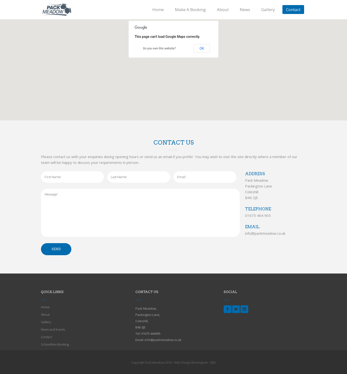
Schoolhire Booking (55, 344)
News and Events (53, 329)
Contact (46, 337)
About (45, 314)
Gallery (46, 322)
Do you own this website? (159, 48)
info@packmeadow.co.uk (265, 233)
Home (45, 307)
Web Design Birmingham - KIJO (195, 363)
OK (202, 48)
